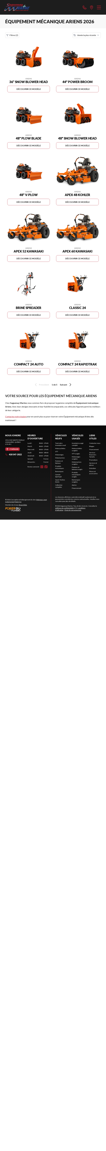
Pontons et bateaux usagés (77, 468)
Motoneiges (59, 455)
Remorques (59, 471)
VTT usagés (76, 454)
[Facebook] (46, 466)
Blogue (91, 446)
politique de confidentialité (64, 508)
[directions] (91, 7)
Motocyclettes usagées (77, 449)
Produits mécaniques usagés (76, 474)
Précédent (41, 384)
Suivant (66, 384)
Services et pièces (93, 464)
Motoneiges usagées (76, 458)
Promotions (93, 460)
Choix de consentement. (72, 510)
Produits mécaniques (59, 467)
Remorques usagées (76, 481)
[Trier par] (86, 35)
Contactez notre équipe (15, 416)
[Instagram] (41, 466)
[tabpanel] (38, 452)
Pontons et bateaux (59, 462)
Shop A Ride (23, 505)
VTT (56, 452)
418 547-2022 (13, 454)
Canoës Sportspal (58, 476)
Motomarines (60, 458)
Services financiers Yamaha (92, 455)
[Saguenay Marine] (17, 7)
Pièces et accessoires (93, 472)
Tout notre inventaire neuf (60, 444)
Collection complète (58, 486)
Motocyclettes (60, 448)
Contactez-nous (94, 443)
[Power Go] (28, 509)
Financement (76, 488)
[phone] (84, 7)
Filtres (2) (12, 35)
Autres (74, 485)
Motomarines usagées (76, 463)
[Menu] (99, 7)
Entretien (92, 468)
